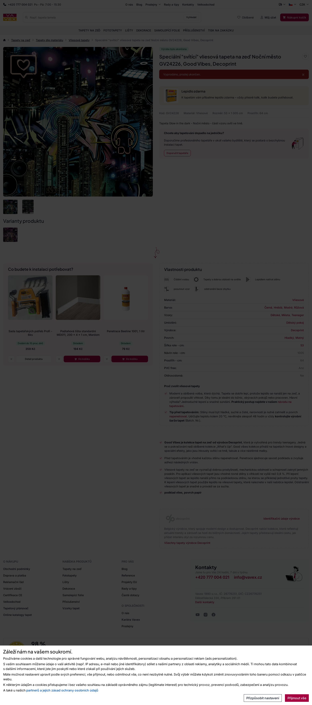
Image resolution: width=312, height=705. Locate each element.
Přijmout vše (297, 698)
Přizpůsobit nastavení (262, 698)
